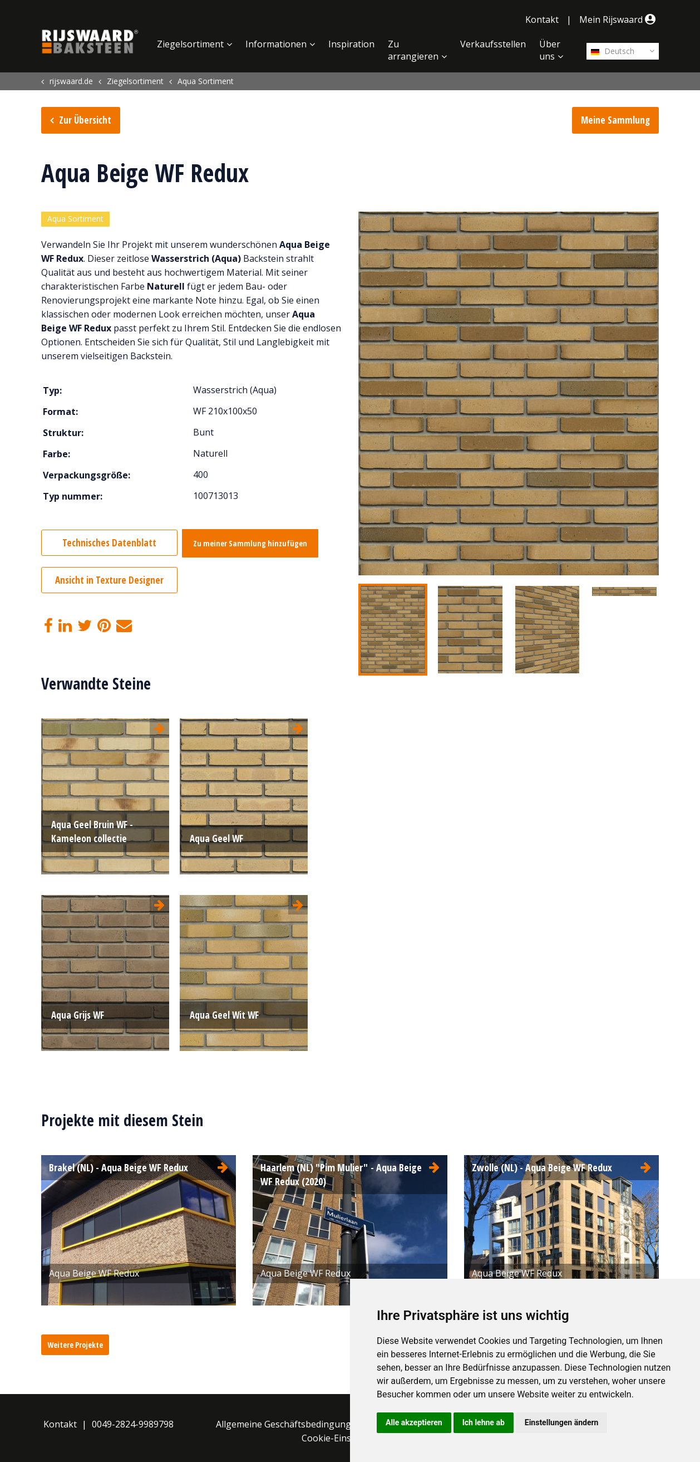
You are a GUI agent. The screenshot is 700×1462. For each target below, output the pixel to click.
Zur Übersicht (85, 120)
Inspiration (351, 44)
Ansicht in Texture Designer (109, 580)
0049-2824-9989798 (133, 1422)
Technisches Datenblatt (109, 543)
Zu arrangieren (413, 50)
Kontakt (542, 19)
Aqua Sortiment (75, 219)
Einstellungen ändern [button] (562, 1422)
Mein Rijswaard (619, 19)
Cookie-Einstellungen (346, 1436)
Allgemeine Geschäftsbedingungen (289, 1422)
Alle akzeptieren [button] (414, 1422)
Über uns (549, 50)
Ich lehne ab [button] (483, 1422)
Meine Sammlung (615, 120)
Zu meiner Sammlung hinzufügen (256, 544)
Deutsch (612, 51)
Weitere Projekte (75, 1342)
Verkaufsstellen (493, 44)
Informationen (276, 44)
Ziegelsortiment (190, 44)
